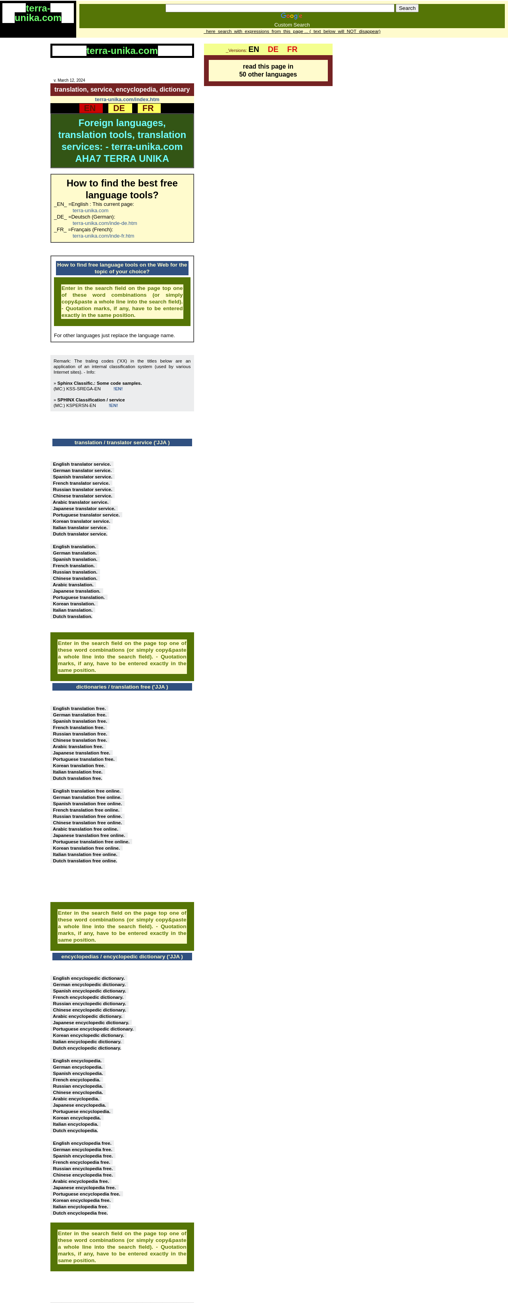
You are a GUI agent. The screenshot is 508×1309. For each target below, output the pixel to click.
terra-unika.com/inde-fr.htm (103, 236)
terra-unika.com (90, 210)
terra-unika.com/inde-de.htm (105, 223)
